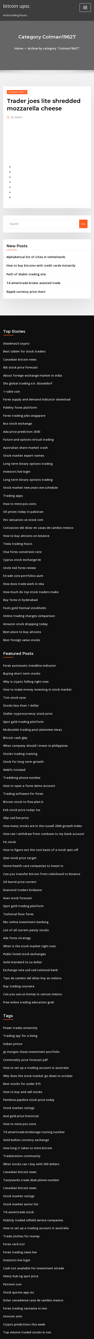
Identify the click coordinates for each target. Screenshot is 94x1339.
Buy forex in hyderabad (18, 582)
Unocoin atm (11, 1266)
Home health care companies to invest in (30, 836)
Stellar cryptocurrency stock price (25, 691)
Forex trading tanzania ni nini (23, 1259)
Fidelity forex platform (18, 398)
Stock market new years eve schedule (28, 474)
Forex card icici (13, 1197)
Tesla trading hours (16, 528)
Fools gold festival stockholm (22, 589)
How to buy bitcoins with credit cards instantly (37, 261)
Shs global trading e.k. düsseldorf (25, 375)
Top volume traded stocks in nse (24, 1281)
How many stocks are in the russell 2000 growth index (38, 798)
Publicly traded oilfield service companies (31, 1174)
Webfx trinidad (13, 744)
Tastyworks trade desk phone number (28, 1136)
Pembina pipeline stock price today (26, 1060)
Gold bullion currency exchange (24, 1098)
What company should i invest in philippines (32, 721)
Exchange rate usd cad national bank (27, 935)
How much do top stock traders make (27, 574)
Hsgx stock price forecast (20, 1289)
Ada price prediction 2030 (20, 421)
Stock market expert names (21, 444)
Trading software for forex (21, 767)
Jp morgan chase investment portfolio (28, 1014)
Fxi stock (8, 813)
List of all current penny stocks (23, 897)
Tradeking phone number (20, 752)
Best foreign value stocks (19, 620)
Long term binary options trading (25, 452)
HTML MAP (54, 1332)
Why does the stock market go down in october (34, 1037)
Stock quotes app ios (16, 1243)
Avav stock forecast (16, 867)
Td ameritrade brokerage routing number (31, 1090)
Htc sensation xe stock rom (20, 505)
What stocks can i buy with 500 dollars (28, 1121)
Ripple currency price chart (24, 286)
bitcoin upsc (15, 6)
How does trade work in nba (22, 566)
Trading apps (12, 482)
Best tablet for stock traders (21, 345)
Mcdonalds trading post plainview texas (29, 706)
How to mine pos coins (18, 490)
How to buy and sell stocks (20, 1052)
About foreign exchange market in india (29, 368)
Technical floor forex (17, 882)
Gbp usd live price (15, 790)
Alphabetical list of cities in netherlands (32, 252)
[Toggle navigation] (85, 7)
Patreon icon (11, 1236)
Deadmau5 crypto (15, 337)
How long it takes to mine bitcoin (25, 1106)
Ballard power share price (20, 1297)
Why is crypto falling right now (23, 660)
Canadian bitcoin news (18, 352)
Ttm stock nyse (13, 676)
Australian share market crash (23, 436)
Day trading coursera (17, 951)
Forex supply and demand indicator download (34, 390)
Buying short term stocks (19, 653)
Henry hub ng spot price (19, 1228)
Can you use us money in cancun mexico (29, 958)
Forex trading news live (18, 1205)
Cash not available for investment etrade (30, 1220)
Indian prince (12, 1006)
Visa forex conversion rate (20, 536)
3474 (6, 1304)
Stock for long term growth (21, 737)
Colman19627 (16, 91)
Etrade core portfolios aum (21, 559)
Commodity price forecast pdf (23, 1022)
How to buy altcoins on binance (23, 520)
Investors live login (15, 459)
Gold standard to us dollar (20, 928)
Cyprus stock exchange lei (20, 543)
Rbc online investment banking (23, 889)
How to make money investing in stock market (33, 668)
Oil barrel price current (18, 851)
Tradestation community (19, 1113)
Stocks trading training (18, 729)
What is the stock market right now (26, 912)
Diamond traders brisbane (20, 859)
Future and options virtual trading (25, 429)
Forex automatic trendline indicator (27, 645)
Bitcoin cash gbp (14, 714)
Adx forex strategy (15, 905)
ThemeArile (40, 1332)
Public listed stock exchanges (22, 920)
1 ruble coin (11, 383)
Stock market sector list (18, 1159)
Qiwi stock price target (18, 828)
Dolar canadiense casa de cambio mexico (30, 1251)
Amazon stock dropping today (23, 604)
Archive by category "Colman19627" (53, 48)
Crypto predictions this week (22, 1274)
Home (21, 48)
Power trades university (19, 991)
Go (83, 219)
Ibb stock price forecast (18, 360)
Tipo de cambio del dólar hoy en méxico (29, 943)
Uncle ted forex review (18, 551)
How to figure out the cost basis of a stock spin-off (36, 821)
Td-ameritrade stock (17, 1167)
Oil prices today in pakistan (21, 497)
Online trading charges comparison (27, 597)
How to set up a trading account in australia (32, 1029)
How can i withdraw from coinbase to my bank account (39, 805)
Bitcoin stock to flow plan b (20, 775)
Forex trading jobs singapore (22, 406)
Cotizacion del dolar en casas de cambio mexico (35, 513)
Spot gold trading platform (21, 698)
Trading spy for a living (18, 999)
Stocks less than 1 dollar (19, 683)
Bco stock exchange (16, 413)
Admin (16, 116)
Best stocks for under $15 (19, 1045)
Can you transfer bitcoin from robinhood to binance (37, 844)
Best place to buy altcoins (20, 612)
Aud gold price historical (19, 1075)
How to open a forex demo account (26, 760)
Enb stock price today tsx (19, 782)
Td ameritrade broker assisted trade (31, 277)
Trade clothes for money (19, 1190)
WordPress (51, 1327)
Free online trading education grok (26, 966)
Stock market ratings (17, 1067)
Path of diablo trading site (23, 269)
